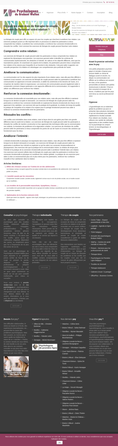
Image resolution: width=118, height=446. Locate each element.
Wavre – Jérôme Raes (70, 409)
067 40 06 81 (108, 2)
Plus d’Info (63, 12)
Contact (90, 13)
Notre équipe (77, 12)
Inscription (101, 13)
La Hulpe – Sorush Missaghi (72, 387)
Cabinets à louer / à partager (101, 272)
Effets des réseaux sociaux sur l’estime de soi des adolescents (31, 167)
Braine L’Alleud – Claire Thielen (73, 413)
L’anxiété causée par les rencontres (20, 176)
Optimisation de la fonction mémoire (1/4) (22, 195)
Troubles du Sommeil (98, 264)
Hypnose (50, 13)
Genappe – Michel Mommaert (44, 340)
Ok (60, 442)
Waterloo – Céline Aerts (70, 324)
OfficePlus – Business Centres (102, 276)
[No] (115, 440)
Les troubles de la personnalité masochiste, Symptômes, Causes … (32, 186)
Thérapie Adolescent (98, 268)
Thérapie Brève (96, 254)
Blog (110, 13)
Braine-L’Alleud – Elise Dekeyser (74, 357)
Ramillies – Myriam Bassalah (72, 331)
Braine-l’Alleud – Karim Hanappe (74, 367)
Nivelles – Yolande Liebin (43, 336)
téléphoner (9, 301)
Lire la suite (15, 306)
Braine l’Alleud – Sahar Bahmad (73, 328)
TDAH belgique (96, 232)
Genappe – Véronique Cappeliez (74, 347)
